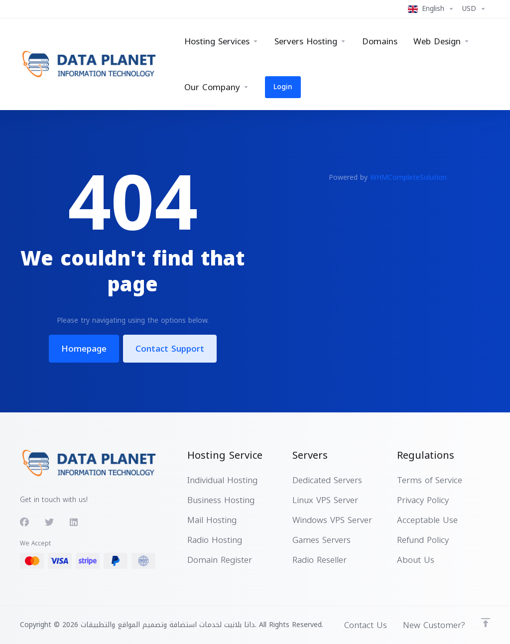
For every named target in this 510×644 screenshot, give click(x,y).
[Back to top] (485, 622)
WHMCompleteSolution (408, 177)
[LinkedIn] (74, 522)
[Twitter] (49, 522)
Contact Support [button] (169, 349)
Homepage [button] (84, 349)
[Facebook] (24, 522)
